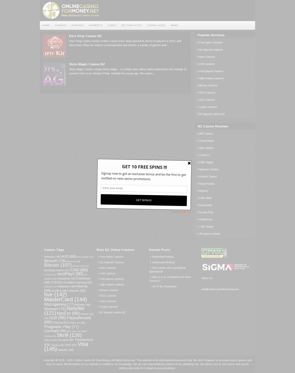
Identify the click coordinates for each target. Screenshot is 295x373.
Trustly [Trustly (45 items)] (57, 345)
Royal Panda (206, 183)
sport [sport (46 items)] (68, 339)
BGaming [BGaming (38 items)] (73, 261)
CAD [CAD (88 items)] (79, 269)
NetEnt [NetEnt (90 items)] (68, 313)
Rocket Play (206, 212)
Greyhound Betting (163, 262)
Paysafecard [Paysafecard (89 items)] (67, 319)
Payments (96, 25)
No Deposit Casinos (211, 49)
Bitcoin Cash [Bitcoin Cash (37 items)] (80, 266)
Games (112, 25)
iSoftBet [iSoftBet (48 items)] (59, 290)
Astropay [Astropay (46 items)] (52, 256)
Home (46, 25)
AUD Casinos (207, 99)
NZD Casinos (207, 92)
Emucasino (205, 205)
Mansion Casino (208, 169)
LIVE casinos (207, 63)
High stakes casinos (211, 78)
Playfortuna (205, 219)
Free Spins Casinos (211, 42)
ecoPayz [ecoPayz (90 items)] (70, 273)
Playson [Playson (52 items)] (61, 322)
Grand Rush (206, 140)
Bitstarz (203, 190)
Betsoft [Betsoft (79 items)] (55, 261)
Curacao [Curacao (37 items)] (50, 274)
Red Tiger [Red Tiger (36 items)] (74, 331)
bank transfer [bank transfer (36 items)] (85, 257)
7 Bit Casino (206, 226)
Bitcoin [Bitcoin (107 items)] (58, 265)
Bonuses (77, 25)
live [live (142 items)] (55, 294)
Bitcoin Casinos (208, 85)
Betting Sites (132, 25)
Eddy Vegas (206, 162)
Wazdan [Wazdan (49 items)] (65, 349)
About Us (207, 278)
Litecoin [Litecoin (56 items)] (77, 290)
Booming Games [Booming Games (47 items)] (57, 270)
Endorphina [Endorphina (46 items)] (66, 278)
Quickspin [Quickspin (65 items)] (55, 331)
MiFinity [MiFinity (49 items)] (82, 304)
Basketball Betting (163, 256)
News (174, 25)
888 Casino (206, 133)
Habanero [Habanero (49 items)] (66, 286)
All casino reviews (209, 233)
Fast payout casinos (211, 71)
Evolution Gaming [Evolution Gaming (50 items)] (78, 282)
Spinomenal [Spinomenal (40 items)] (52, 340)
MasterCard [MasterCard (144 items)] (65, 299)
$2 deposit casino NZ (212, 114)
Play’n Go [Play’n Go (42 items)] (77, 322)
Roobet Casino (208, 176)
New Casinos (207, 56)
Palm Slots (205, 197)
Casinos (60, 25)
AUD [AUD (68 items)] (68, 256)
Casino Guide (156, 25)
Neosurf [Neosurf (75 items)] (55, 309)
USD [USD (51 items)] (71, 344)
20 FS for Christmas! (164, 286)
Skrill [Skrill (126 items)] (69, 335)
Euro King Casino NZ (85, 36)
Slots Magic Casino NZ (87, 64)
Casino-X (204, 155)
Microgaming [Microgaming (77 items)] (59, 304)
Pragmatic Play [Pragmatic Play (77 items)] (61, 326)
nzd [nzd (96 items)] (57, 317)
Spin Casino (206, 147)
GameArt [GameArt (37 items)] (50, 286)
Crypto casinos (208, 106)
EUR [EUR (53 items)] (57, 282)
